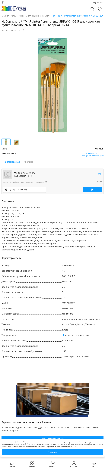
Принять (52, 452)
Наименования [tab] (11, 161)
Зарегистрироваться (52, 438)
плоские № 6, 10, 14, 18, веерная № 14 (24, 174)
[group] (52, 85)
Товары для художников (31, 15)
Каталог (14, 15)
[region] (52, 181)
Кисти (47, 15)
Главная (5, 15)
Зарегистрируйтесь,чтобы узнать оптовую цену (92, 154)
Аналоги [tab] (28, 161)
